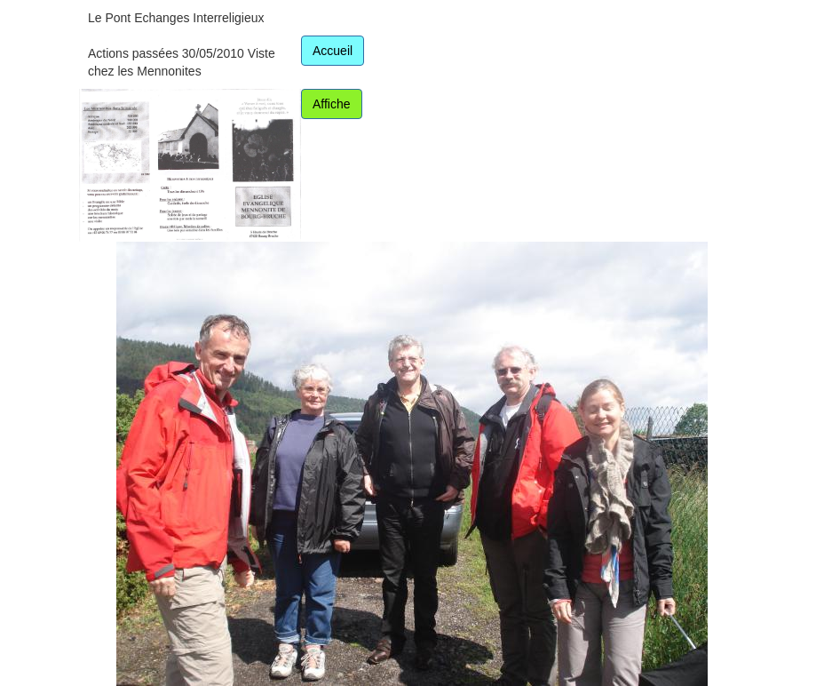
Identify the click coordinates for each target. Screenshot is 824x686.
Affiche (332, 104)
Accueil (333, 51)
